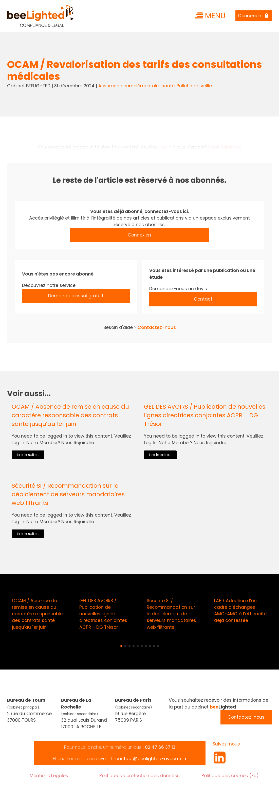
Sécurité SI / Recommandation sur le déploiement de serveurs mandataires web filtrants (68, 494)
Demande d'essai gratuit (75, 296)
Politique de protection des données (139, 776)
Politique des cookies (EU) (230, 776)
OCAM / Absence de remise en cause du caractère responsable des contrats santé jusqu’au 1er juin (70, 415)
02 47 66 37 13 (160, 747)
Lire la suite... (28, 454)
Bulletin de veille (194, 86)
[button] (121, 646)
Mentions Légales (49, 776)
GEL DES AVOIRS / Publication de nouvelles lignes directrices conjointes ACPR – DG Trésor (204, 415)
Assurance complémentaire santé (136, 86)
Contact (203, 299)
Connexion (139, 235)
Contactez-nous (157, 327)
